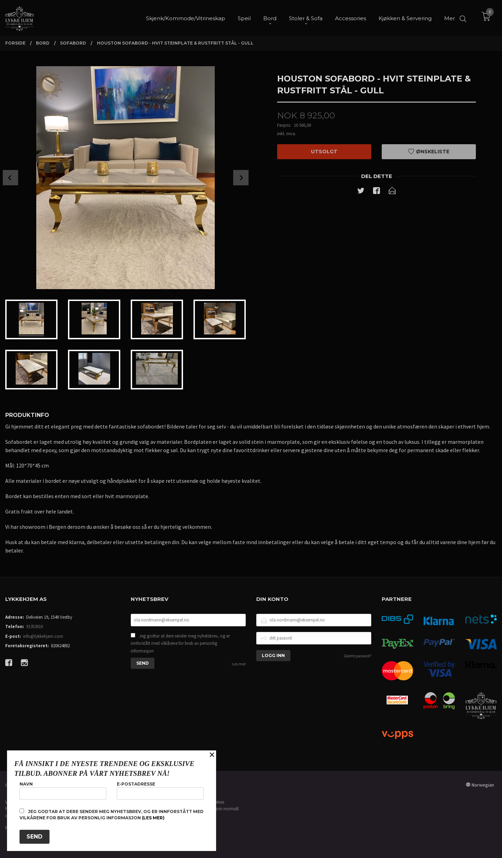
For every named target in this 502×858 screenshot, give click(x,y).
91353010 (34, 626)
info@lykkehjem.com (43, 636)
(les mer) (153, 817)
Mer (449, 17)
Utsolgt (324, 151)
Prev (10, 177)
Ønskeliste (428, 151)
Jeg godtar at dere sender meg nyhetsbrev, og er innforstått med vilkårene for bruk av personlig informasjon (180, 643)
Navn (63, 790)
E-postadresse (160, 790)
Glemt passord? (357, 655)
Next (241, 177)
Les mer (239, 663)
